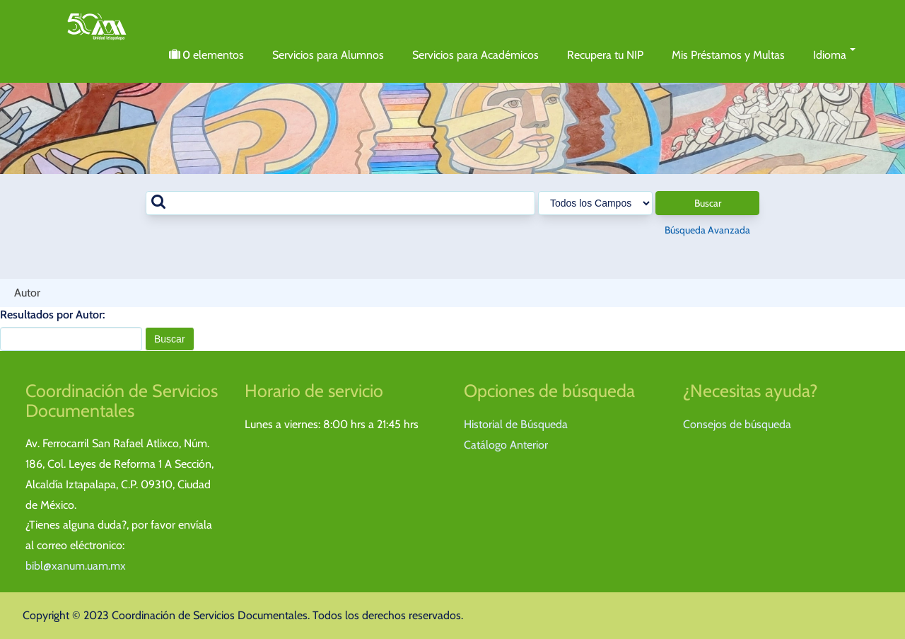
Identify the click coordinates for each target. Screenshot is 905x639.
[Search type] (595, 203)
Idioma (834, 55)
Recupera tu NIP (605, 55)
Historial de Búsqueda (516, 424)
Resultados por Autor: (52, 314)
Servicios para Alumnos (328, 55)
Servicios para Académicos (475, 55)
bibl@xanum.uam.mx (75, 565)
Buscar (707, 203)
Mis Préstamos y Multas (728, 55)
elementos (206, 55)
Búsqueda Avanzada (707, 230)
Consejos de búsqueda (737, 424)
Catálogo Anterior (506, 444)
